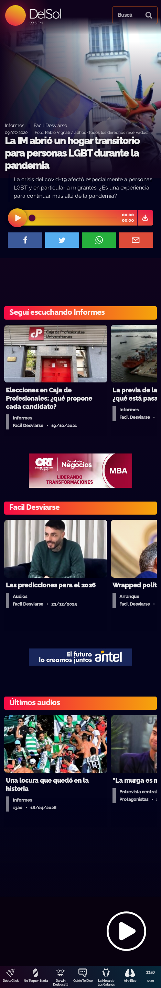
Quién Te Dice (83, 981)
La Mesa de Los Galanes (106, 982)
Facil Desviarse (50, 125)
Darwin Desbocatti (60, 982)
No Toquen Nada (36, 981)
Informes (14, 125)
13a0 (150, 981)
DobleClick (11, 981)
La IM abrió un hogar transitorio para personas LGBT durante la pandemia (72, 153)
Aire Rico (130, 981)
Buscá (125, 15)
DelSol (45, 13)
